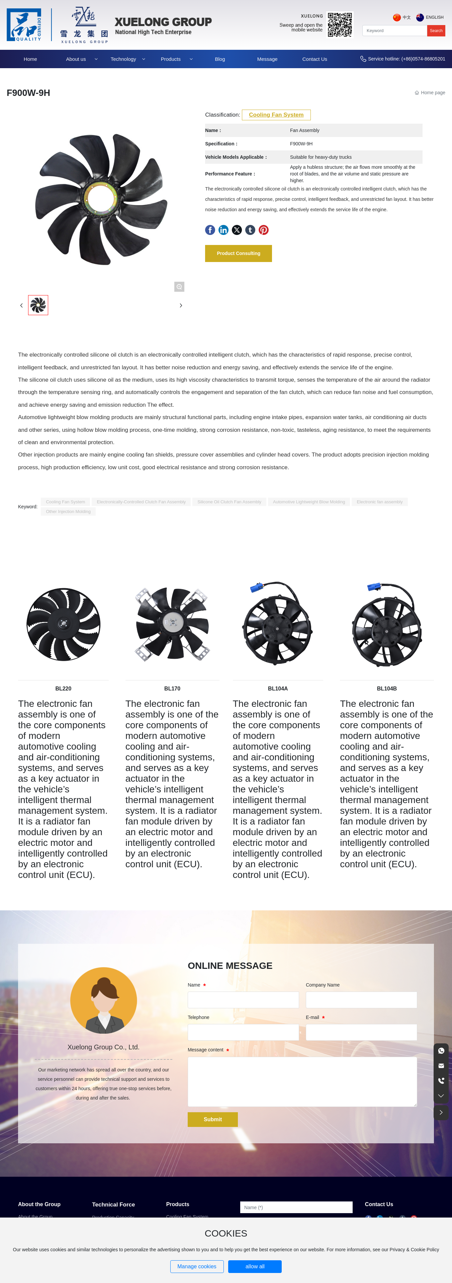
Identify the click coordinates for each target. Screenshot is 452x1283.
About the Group (39, 1204)
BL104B (387, 688)
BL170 (172, 688)
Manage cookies (196, 1266)
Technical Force (113, 1204)
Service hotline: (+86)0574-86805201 (406, 58)
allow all (255, 1266)
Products (177, 1204)
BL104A (278, 688)
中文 (407, 17)
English (435, 17)
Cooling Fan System (276, 115)
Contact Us (379, 1204)
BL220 (63, 688)
